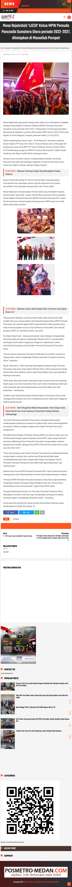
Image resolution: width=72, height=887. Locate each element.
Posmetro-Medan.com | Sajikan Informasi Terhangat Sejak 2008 (41, 882)
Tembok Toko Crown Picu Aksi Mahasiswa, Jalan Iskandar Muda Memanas (38, 731)
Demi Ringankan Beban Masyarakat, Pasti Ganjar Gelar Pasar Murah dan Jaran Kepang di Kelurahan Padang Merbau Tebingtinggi (35, 411)
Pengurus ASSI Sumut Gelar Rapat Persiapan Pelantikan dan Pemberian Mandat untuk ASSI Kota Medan (42, 684)
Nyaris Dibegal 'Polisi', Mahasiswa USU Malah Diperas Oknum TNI (35, 707)
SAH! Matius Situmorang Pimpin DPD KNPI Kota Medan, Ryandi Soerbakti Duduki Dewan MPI (42, 720)
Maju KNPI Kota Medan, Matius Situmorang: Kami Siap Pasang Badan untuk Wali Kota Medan (42, 696)
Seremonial (16, 519)
